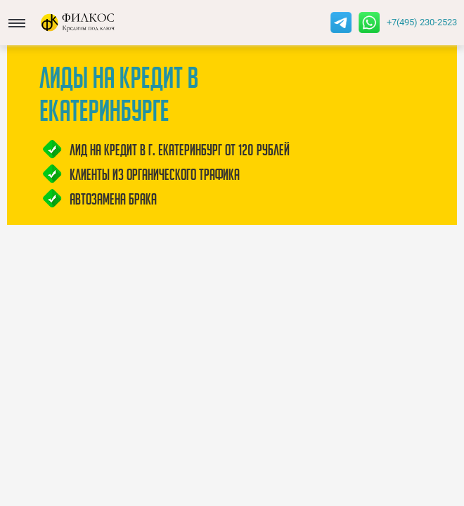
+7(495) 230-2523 (422, 22)
